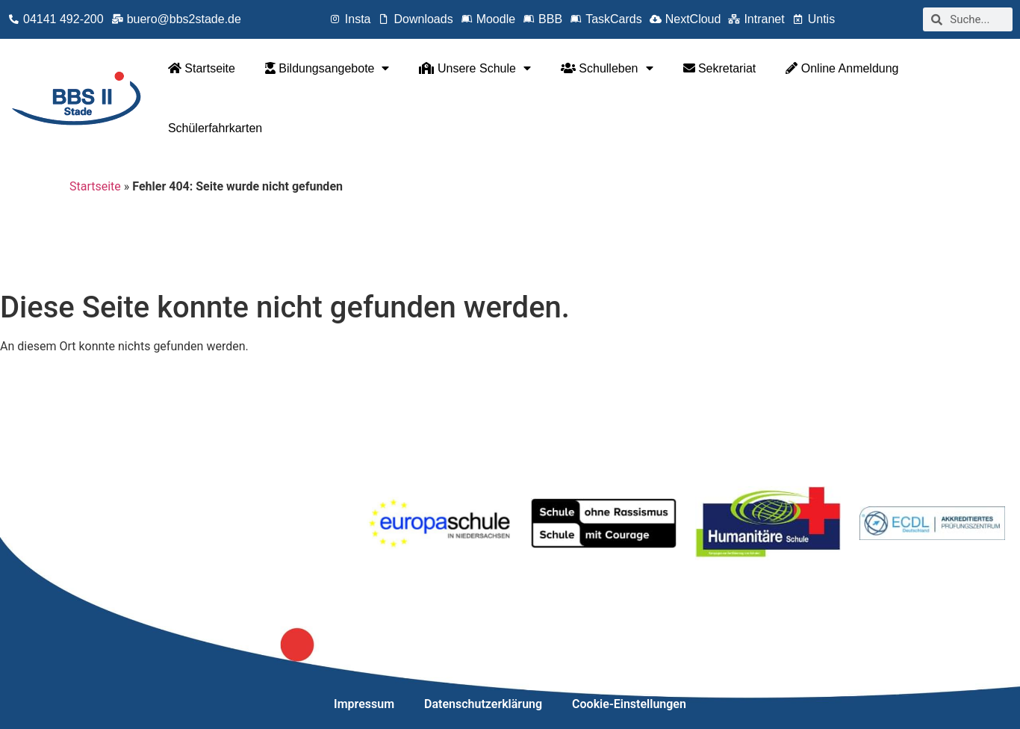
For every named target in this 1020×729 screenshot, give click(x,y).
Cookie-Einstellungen (629, 704)
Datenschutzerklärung (483, 704)
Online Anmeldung (842, 68)
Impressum (364, 704)
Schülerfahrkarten (215, 128)
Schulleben (607, 68)
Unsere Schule (474, 68)
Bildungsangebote (327, 68)
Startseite (201, 68)
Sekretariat (719, 68)
